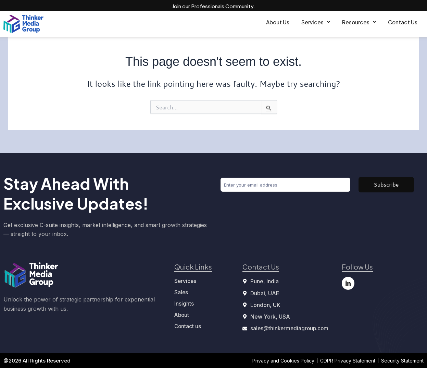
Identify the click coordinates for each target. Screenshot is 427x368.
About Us (243, 22)
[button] (291, 23)
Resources (344, 22)
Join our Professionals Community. (213, 6)
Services (291, 22)
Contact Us (398, 22)
